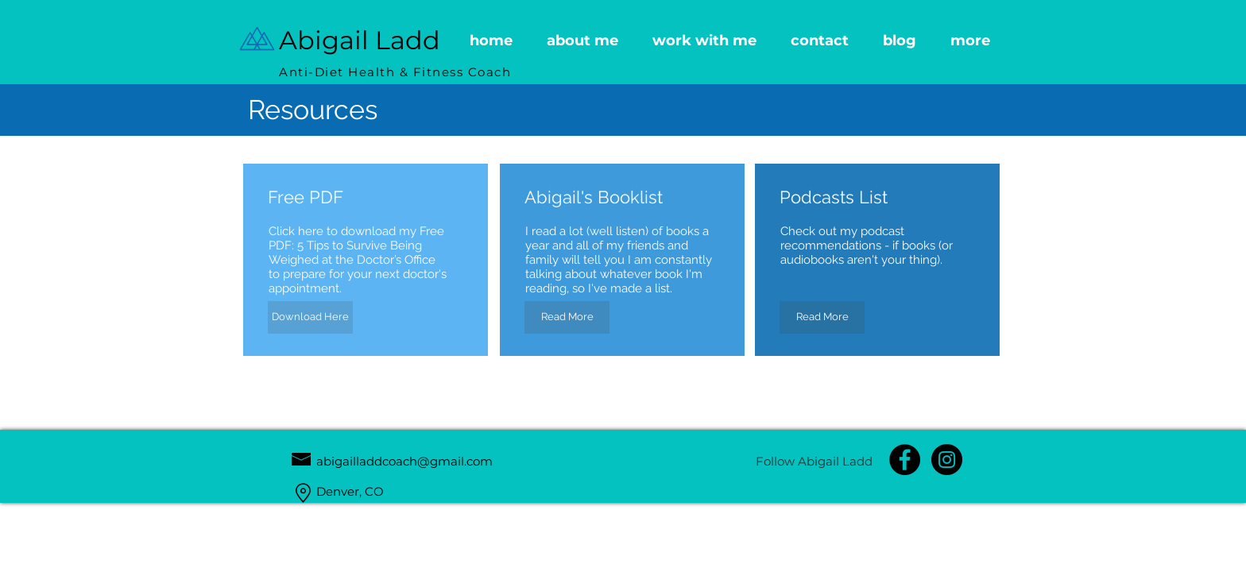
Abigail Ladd (359, 40)
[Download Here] (310, 317)
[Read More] (566, 317)
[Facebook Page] (904, 459)
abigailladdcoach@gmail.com (404, 461)
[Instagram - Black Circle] (946, 459)
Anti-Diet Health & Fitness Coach (395, 71)
